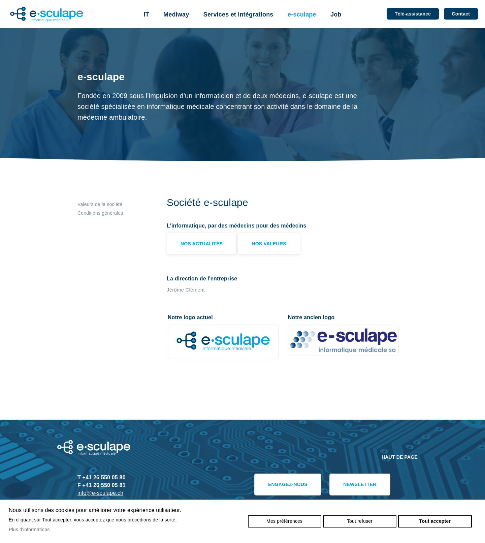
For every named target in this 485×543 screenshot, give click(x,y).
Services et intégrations (238, 14)
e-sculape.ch (46, 14)
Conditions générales (100, 213)
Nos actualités (202, 243)
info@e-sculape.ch (100, 493)
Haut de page (400, 457)
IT (146, 14)
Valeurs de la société (99, 204)
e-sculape (302, 14)
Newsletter (359, 484)
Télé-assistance (413, 14)
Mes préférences (284, 521)
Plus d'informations (29, 529)
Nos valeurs (269, 243)
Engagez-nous (288, 484)
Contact (461, 14)
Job (336, 14)
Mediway (176, 14)
